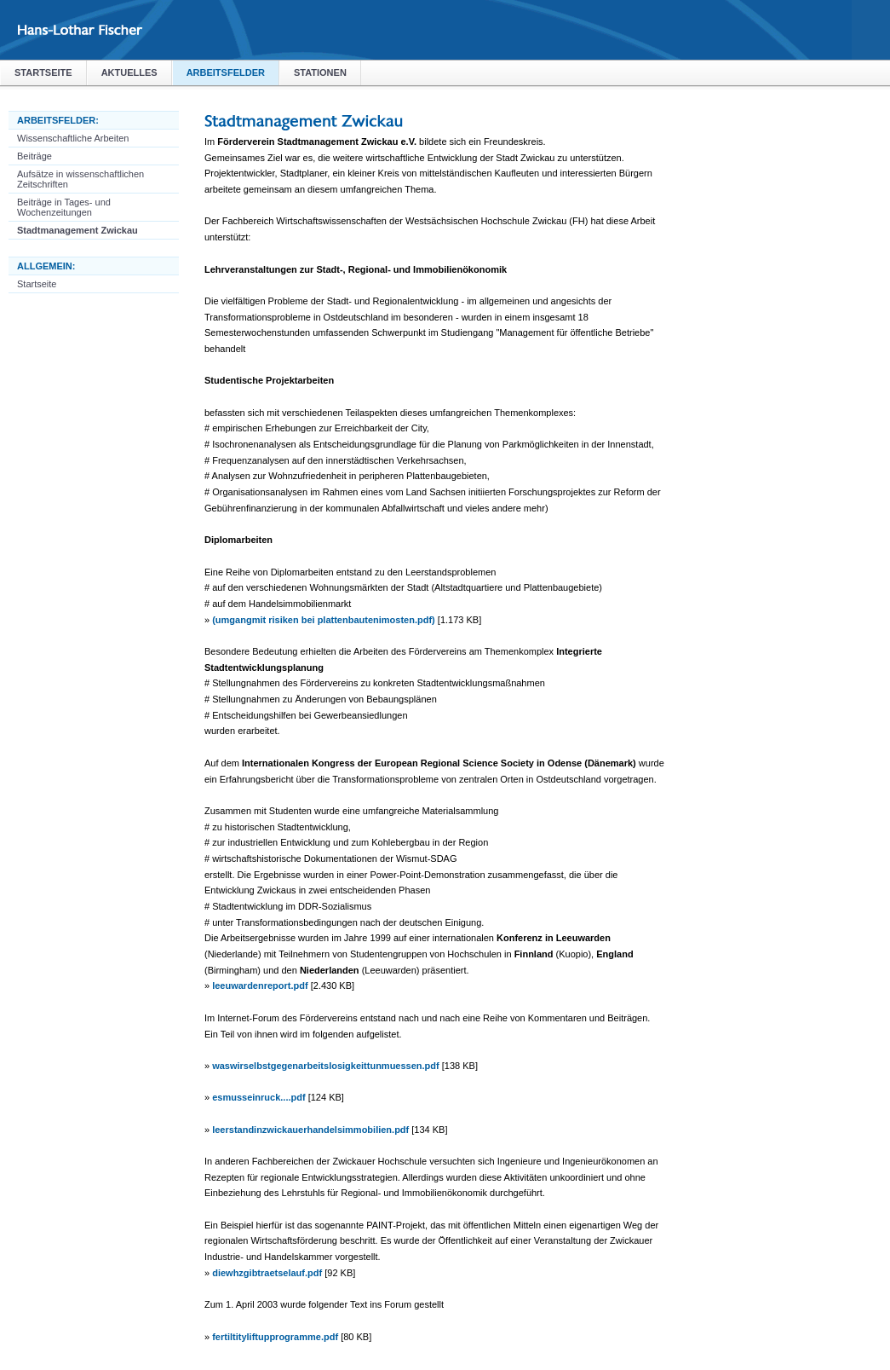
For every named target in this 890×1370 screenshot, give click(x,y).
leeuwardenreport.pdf (259, 985)
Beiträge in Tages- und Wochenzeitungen (64, 207)
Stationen (320, 72)
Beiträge (34, 156)
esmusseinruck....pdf (258, 1097)
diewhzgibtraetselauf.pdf (267, 1273)
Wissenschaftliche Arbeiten (73, 138)
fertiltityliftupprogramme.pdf (275, 1337)
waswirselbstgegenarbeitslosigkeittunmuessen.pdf (325, 1066)
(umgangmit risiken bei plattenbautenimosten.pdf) (323, 620)
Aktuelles (129, 72)
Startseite (43, 72)
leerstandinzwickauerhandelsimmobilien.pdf (310, 1129)
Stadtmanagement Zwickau (77, 230)
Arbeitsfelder (226, 72)
